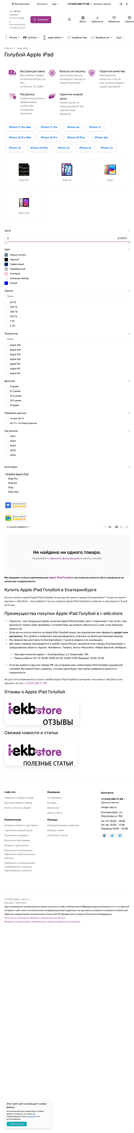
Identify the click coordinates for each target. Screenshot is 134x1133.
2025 (13, 450)
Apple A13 (15, 345)
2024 (13, 445)
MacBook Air (100, 37)
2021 (12, 436)
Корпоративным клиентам (63, 825)
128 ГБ (13, 307)
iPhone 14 (85, 148)
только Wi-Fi (17, 418)
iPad (10, 487)
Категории (11, 466)
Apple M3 (15, 368)
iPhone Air (73, 127)
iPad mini (13, 491)
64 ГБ (13, 302)
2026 (13, 455)
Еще (54, 4)
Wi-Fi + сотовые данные (23, 423)
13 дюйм (14, 405)
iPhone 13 (107, 148)
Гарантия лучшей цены (18, 830)
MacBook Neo (77, 37)
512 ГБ (13, 316)
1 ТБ (12, 321)
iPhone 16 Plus (76, 137)
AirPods (30, 37)
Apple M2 (15, 363)
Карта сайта (54, 812)
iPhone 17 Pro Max (20, 127)
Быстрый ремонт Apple (18, 802)
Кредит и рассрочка (16, 845)
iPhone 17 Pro (49, 127)
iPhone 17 (95, 127)
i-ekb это (10, 792)
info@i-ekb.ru (109, 807)
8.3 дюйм (15, 391)
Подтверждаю (17, 1124)
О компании (54, 797)
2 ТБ (12, 325)
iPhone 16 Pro (49, 137)
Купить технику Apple (17, 807)
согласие (30, 1116)
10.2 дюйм (15, 395)
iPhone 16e (101, 137)
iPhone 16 (15, 148)
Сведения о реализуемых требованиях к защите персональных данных (19, 866)
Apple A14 (15, 349)
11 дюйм (14, 386)
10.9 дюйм (15, 400)
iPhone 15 (64, 148)
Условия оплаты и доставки (21, 825)
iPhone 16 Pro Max (20, 137)
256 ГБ (14, 311)
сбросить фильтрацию (64, 558)
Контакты (42, 4)
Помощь (52, 819)
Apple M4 (15, 373)
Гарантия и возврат (16, 835)
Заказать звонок (102, 4)
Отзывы (51, 802)
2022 (13, 441)
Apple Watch (52, 37)
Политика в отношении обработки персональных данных (19, 854)
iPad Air (12, 483)
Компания (53, 792)
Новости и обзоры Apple (19, 797)
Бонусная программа (17, 840)
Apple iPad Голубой (61, 577)
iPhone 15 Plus (39, 148)
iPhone (10, 37)
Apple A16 (15, 359)
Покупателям (12, 819)
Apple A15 (15, 354)
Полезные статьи (57, 835)
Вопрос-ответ (55, 830)
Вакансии (53, 807)
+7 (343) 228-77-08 (78, 4)
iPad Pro (13, 478)
